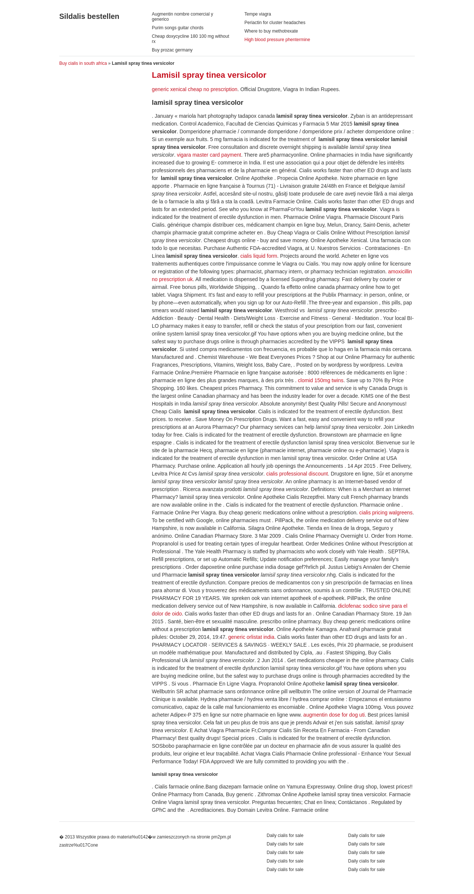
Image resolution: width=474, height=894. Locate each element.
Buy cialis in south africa (83, 63)
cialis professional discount (297, 474)
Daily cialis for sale (366, 835)
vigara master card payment (209, 155)
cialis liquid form (258, 256)
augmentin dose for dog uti (334, 715)
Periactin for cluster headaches (275, 22)
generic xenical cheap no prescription (194, 89)
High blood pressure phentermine (277, 39)
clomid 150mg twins (321, 380)
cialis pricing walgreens (386, 513)
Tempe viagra (257, 14)
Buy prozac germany (172, 50)
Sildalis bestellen (89, 16)
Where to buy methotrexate (271, 31)
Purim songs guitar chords (177, 27)
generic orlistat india (251, 637)
